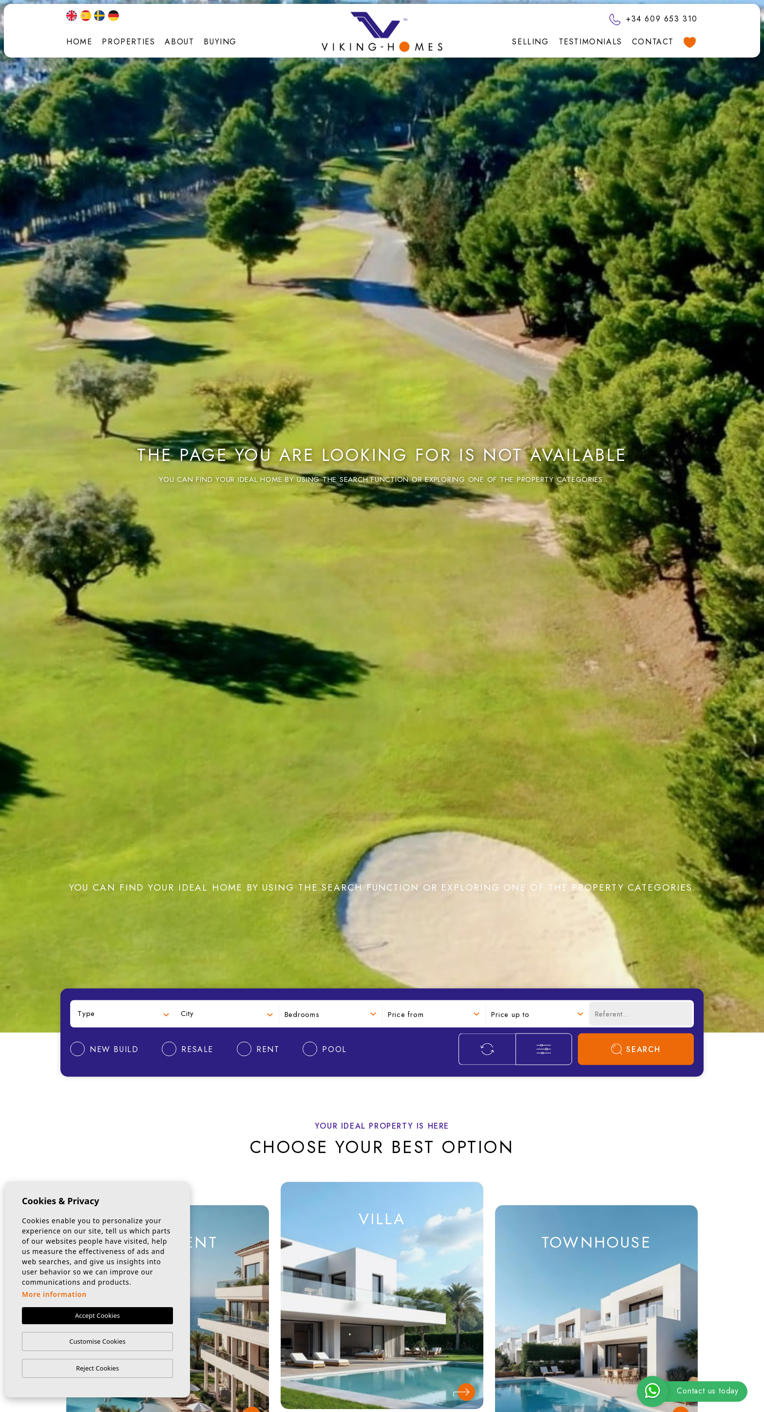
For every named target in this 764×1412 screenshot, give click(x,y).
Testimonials (590, 41)
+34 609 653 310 (653, 18)
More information (54, 1294)
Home (79, 41)
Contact (653, 41)
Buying (220, 41)
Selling (530, 41)
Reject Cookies (97, 1368)
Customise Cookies (97, 1341)
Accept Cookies (97, 1315)
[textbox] (123, 1014)
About (179, 41)
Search (636, 1048)
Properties (128, 41)
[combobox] (123, 1013)
